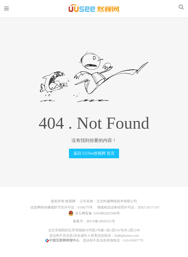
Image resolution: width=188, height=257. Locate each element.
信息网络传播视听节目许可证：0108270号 (61, 207)
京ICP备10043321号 (100, 221)
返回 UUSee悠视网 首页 (93, 153)
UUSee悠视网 (94, 8)
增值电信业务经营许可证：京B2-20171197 (127, 207)
